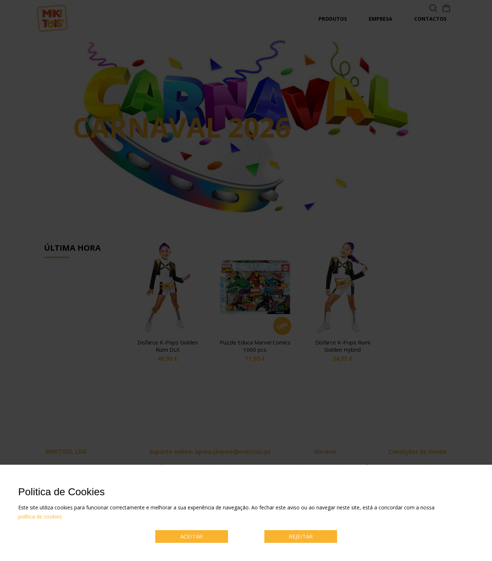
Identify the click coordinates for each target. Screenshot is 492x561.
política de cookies (40, 516)
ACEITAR (191, 536)
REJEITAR (301, 536)
